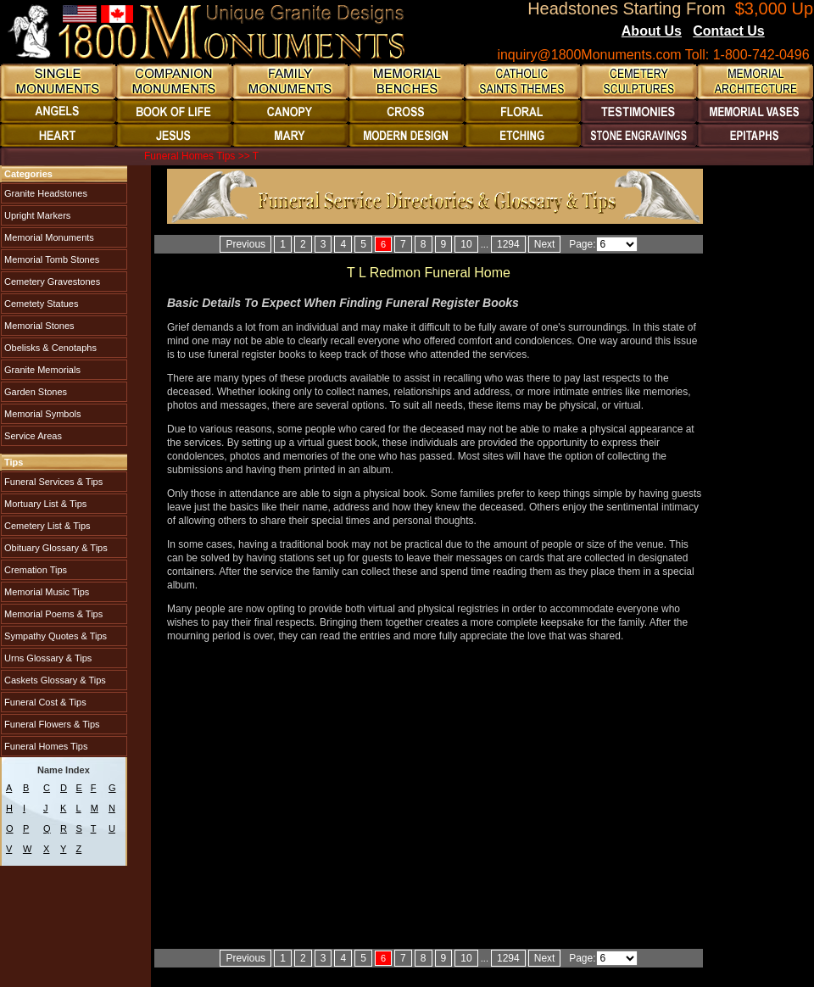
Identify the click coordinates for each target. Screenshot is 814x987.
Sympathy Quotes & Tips (54, 636)
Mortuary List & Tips (44, 504)
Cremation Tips (34, 570)
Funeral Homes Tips (44, 746)
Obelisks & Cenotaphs (49, 348)
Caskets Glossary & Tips (54, 680)
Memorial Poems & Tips (52, 614)
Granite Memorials (41, 370)
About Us (652, 31)
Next (544, 244)
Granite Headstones (44, 193)
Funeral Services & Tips (52, 482)
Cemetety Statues (40, 303)
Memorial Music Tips (45, 592)
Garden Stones (34, 392)
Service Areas (32, 436)
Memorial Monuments (48, 237)
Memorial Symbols (41, 414)
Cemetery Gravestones (51, 281)
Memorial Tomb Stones (50, 259)
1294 (508, 244)
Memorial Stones (38, 326)
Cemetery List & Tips (46, 526)
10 (465, 244)
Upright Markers (36, 215)
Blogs (788, 32)
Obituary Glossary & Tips (55, 548)
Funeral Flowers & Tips (51, 724)
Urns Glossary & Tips (47, 658)
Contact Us (728, 31)
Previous (245, 244)
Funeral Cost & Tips (44, 702)
